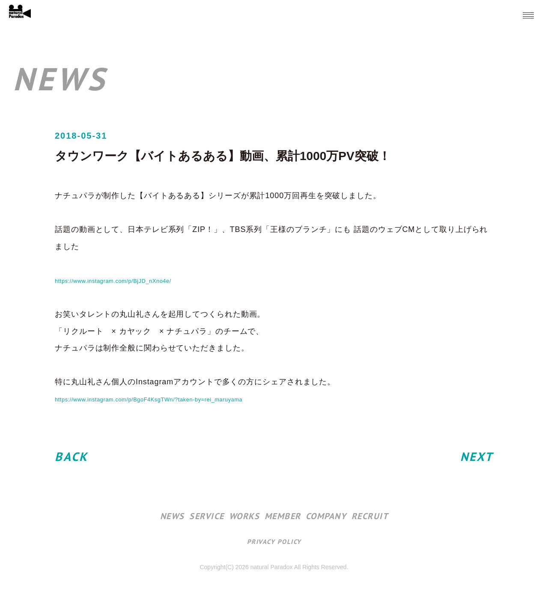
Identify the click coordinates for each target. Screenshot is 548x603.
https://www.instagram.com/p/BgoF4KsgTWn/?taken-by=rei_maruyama (188, 399)
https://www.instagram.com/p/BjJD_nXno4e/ (137, 280)
